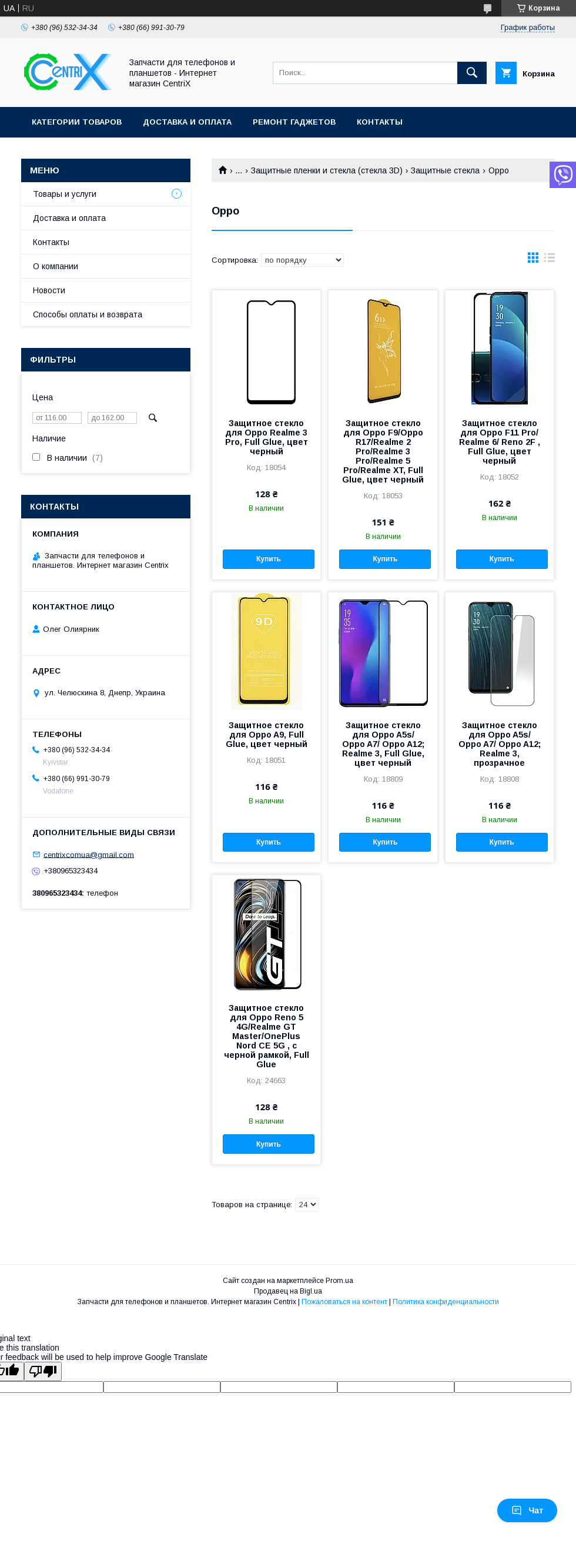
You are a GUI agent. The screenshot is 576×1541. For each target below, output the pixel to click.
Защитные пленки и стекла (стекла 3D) (327, 170)
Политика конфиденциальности (446, 1302)
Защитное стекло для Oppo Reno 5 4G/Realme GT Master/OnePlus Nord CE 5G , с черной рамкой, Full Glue (266, 1036)
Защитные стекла (445, 170)
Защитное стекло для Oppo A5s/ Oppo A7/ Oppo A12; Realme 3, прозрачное (499, 744)
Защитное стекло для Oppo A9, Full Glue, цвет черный (266, 735)
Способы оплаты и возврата (87, 314)
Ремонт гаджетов (294, 122)
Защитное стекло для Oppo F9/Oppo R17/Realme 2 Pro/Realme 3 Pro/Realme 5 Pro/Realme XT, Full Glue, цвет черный (383, 451)
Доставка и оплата (187, 122)
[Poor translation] (43, 1371)
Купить (268, 559)
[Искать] (472, 73)
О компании (55, 266)
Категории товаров (77, 122)
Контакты (380, 122)
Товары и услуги (64, 194)
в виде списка (549, 260)
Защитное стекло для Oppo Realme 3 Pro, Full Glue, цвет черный (266, 437)
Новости (49, 290)
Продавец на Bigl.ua (288, 1291)
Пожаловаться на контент (344, 1302)
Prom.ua (339, 1281)
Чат (527, 1510)
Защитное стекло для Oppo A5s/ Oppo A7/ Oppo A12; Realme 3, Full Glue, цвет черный (383, 744)
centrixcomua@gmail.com (88, 854)
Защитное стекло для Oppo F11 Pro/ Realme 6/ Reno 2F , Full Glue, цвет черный (499, 441)
